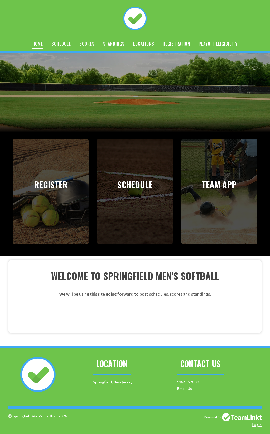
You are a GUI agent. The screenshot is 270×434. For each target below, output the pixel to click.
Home (37, 44)
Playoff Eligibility (218, 44)
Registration (176, 44)
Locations (143, 44)
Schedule (61, 44)
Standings (114, 44)
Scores (87, 44)
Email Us (184, 388)
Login (257, 424)
